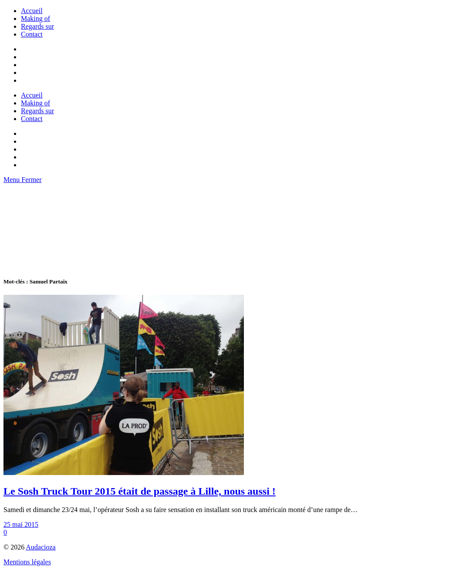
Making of (35, 18)
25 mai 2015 (20, 524)
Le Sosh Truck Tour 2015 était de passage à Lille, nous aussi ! (139, 491)
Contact (32, 34)
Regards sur (37, 26)
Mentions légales (27, 562)
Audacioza (40, 547)
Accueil (32, 10)
